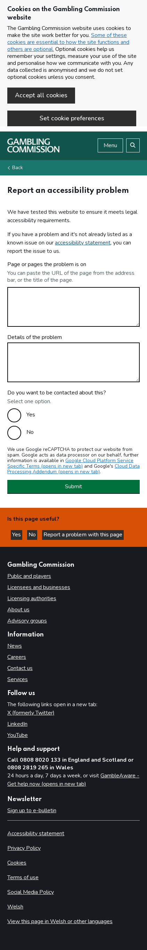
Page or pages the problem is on (46, 264)
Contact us (20, 668)
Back (17, 167)
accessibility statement (83, 243)
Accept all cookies (41, 95)
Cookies (16, 863)
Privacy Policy (24, 848)
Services (17, 679)
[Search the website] (133, 145)
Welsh (15, 907)
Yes (30, 415)
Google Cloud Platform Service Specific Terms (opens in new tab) (70, 463)
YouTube (17, 735)
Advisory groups (27, 621)
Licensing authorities (31, 598)
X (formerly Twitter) (31, 713)
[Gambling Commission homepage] (33, 150)
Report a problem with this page (82, 534)
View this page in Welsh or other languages (60, 921)
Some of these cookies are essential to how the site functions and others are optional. (68, 42)
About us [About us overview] (18, 609)
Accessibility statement (35, 833)
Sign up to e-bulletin (31, 810)
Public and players (29, 576)
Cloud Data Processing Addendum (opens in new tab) (73, 469)
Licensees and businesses (38, 587)
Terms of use (23, 877)
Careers (16, 657)
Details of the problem (34, 337)
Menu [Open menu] (110, 145)
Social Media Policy (30, 892)
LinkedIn (17, 724)
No (30, 432)
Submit (73, 486)
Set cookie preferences (72, 118)
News (14, 646)
